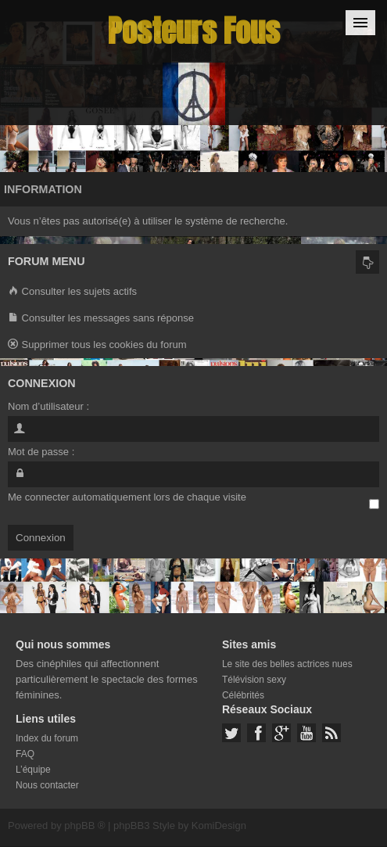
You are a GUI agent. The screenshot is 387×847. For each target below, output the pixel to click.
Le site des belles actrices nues (287, 664)
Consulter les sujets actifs (72, 292)
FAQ (25, 753)
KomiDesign (219, 825)
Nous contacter (47, 785)
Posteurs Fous (194, 31)
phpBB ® (84, 825)
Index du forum (47, 738)
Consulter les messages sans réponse (101, 318)
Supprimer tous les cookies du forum (97, 345)
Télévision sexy (254, 679)
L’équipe (33, 769)
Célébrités (243, 695)
